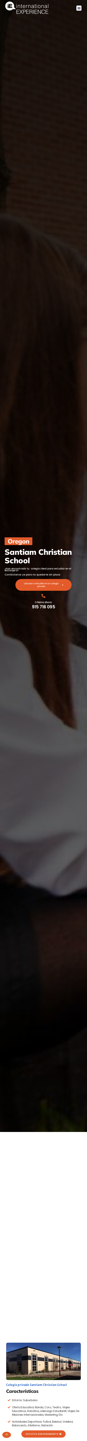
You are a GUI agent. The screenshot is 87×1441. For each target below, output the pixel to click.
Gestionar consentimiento (6, 1435)
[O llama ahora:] (44, 596)
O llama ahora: (43, 602)
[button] (78, 8)
